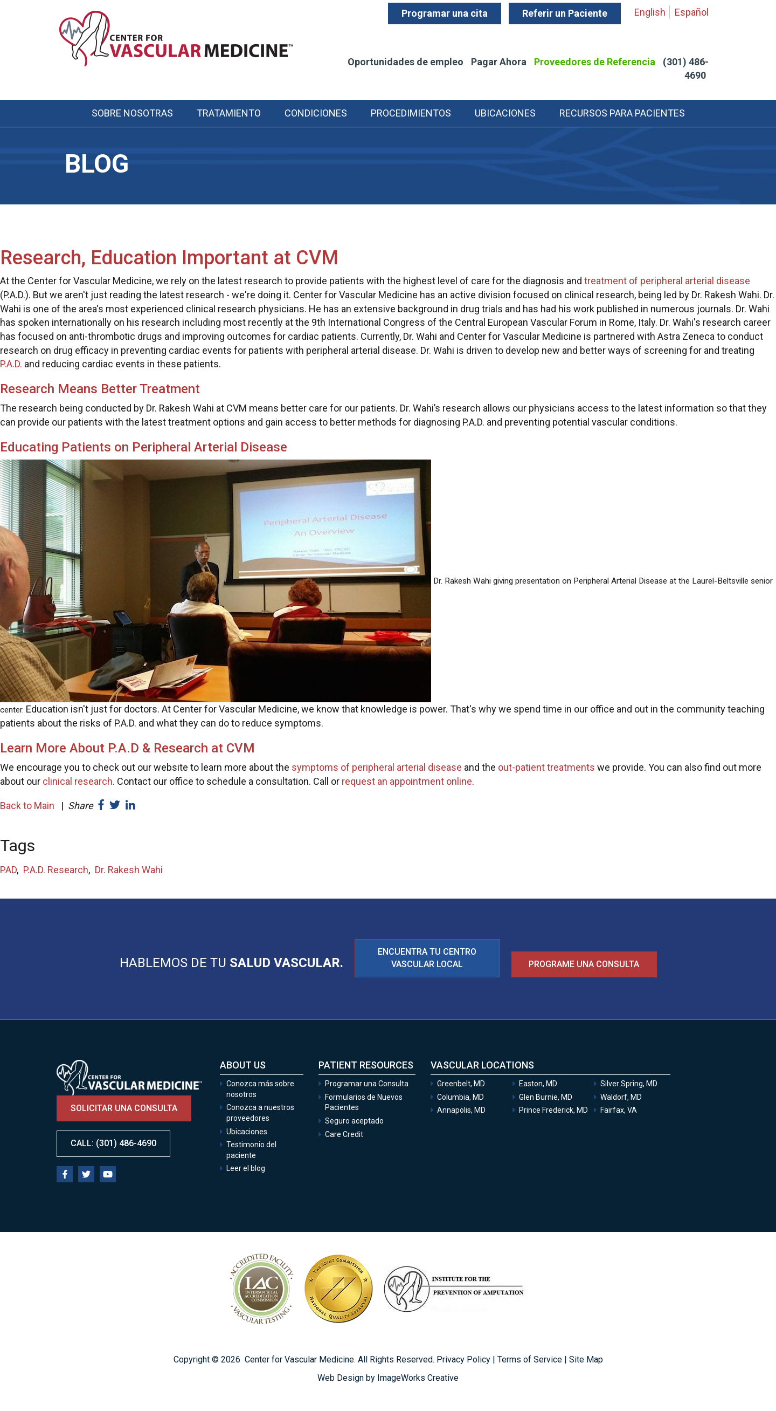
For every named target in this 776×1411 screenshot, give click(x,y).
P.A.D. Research (55, 869)
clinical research (78, 781)
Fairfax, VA (618, 1110)
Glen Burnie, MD (545, 1097)
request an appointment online (407, 781)
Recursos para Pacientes (622, 113)
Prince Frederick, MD (553, 1110)
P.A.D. (11, 363)
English (650, 12)
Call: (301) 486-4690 (113, 1143)
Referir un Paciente (564, 13)
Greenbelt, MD (461, 1083)
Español (692, 12)
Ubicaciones (505, 113)
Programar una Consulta (367, 1083)
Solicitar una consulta (124, 1108)
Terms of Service (529, 1359)
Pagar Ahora (498, 61)
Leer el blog (245, 1168)
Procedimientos (411, 113)
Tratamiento (229, 113)
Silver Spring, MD (628, 1083)
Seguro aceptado (354, 1121)
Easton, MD (538, 1083)
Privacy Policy (463, 1359)
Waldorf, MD (621, 1097)
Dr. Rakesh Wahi (129, 869)
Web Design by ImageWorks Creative (388, 1378)
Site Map (586, 1359)
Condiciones (316, 113)
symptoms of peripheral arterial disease (377, 767)
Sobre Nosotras (132, 113)
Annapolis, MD (461, 1110)
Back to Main (27, 805)
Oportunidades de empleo (405, 61)
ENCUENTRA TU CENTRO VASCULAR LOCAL (427, 958)
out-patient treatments (546, 767)
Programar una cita (444, 13)
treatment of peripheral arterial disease (667, 280)
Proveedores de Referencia (594, 61)
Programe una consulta (584, 964)
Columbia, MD (460, 1097)
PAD (8, 869)
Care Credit (344, 1134)
